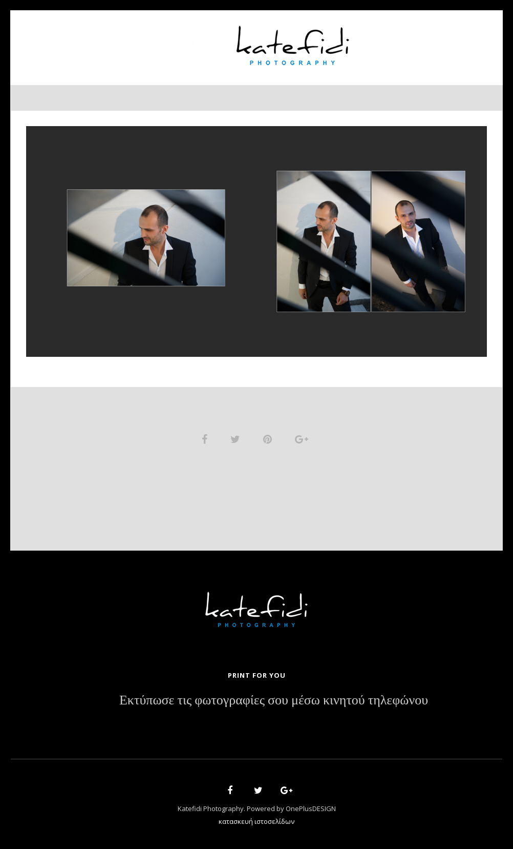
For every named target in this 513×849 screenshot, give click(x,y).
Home (83, 41)
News (383, 41)
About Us (132, 41)
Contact (431, 41)
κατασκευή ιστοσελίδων (256, 821)
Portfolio (193, 41)
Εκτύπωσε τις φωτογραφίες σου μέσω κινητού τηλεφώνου (273, 700)
